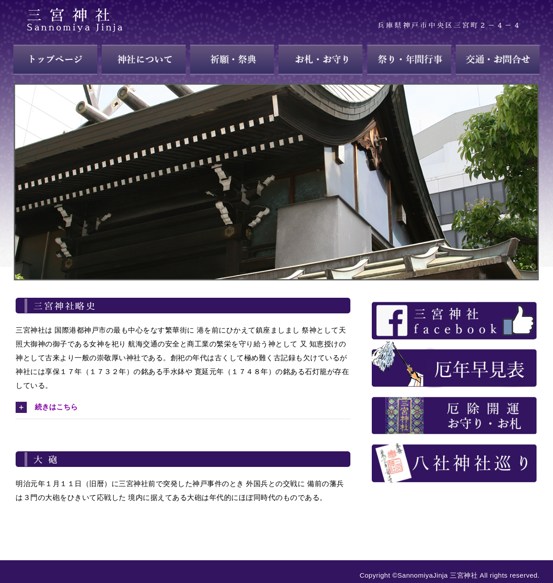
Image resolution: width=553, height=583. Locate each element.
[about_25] (454, 344)
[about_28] (454, 438)
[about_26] (454, 391)
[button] (183, 407)
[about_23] (454, 296)
